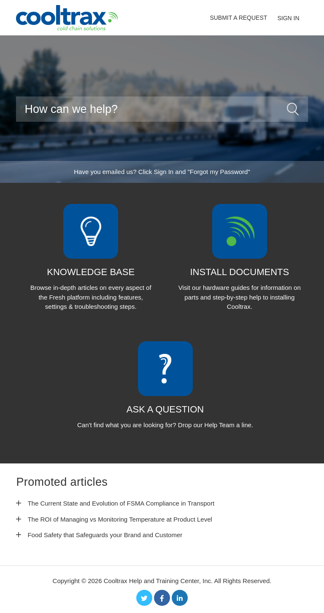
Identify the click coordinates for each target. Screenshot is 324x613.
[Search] (162, 109)
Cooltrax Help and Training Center (151, 580)
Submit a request (238, 17)
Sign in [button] (288, 18)
